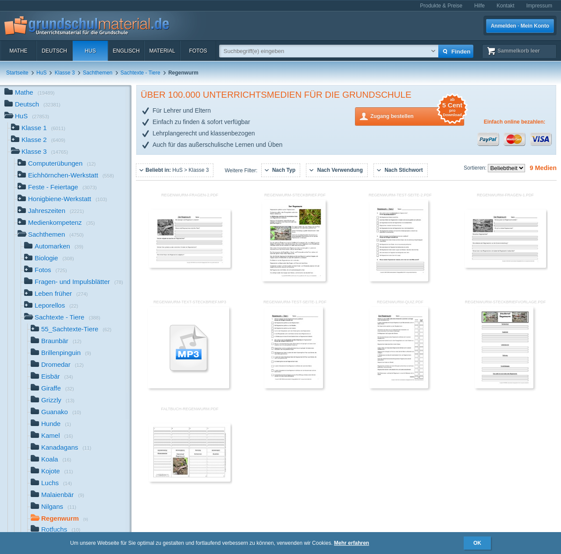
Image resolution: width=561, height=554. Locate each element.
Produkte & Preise (441, 6)
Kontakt (506, 6)
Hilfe (479, 6)
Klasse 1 (38, 128)
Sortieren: (476, 168)
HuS (90, 51)
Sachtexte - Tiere (140, 73)
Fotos (198, 51)
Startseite (17, 73)
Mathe (18, 51)
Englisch (126, 51)
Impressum (539, 6)
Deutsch (54, 51)
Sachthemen (97, 73)
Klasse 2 (38, 140)
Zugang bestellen (417, 115)
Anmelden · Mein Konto (520, 26)
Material (162, 51)
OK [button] (477, 543)
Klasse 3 (65, 73)
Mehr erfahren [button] (351, 543)
